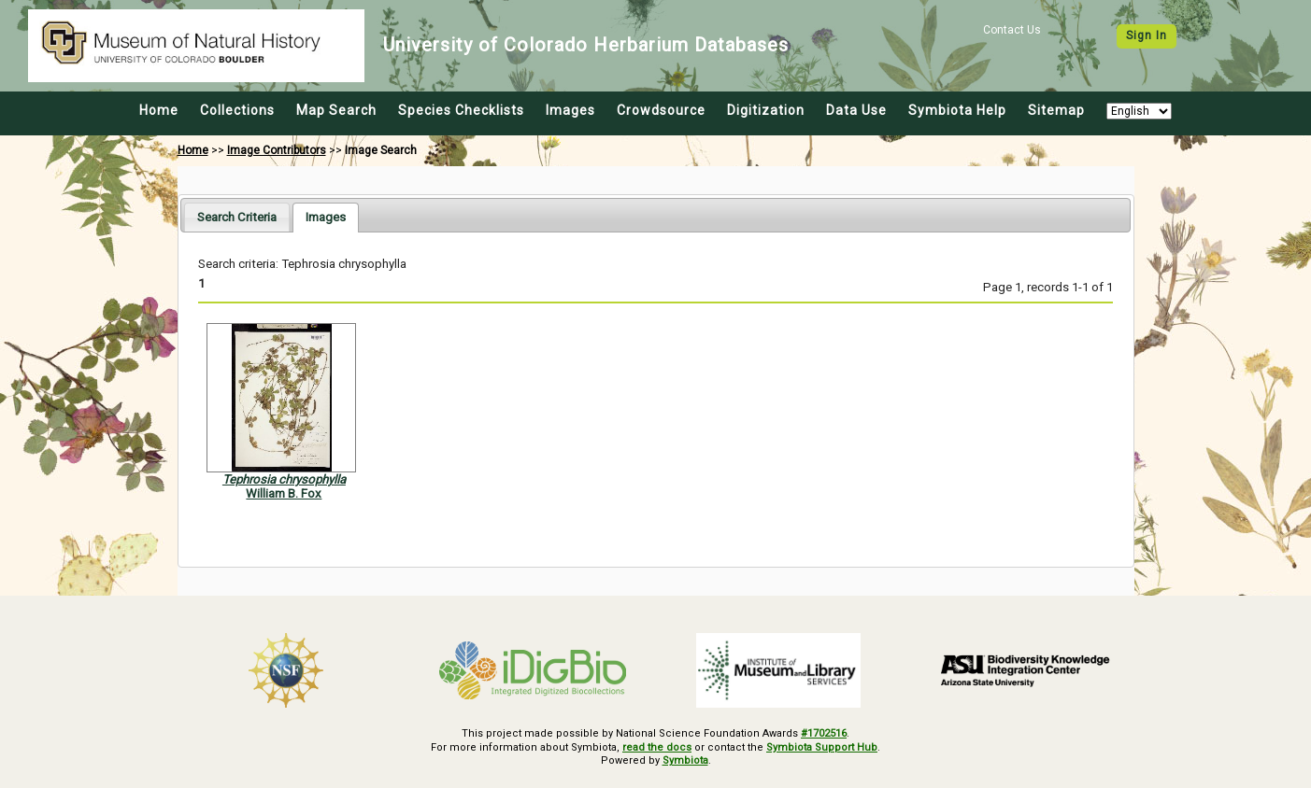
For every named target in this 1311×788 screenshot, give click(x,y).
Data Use (856, 110)
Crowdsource (661, 110)
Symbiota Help (957, 110)
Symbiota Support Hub (821, 747)
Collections (237, 110)
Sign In (1146, 35)
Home (158, 110)
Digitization (766, 110)
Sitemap (1056, 110)
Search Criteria (237, 217)
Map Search (336, 110)
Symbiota (685, 760)
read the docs (656, 747)
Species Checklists (461, 110)
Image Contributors (276, 150)
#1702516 (824, 733)
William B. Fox (283, 493)
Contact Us (1012, 29)
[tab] (237, 217)
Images (570, 110)
